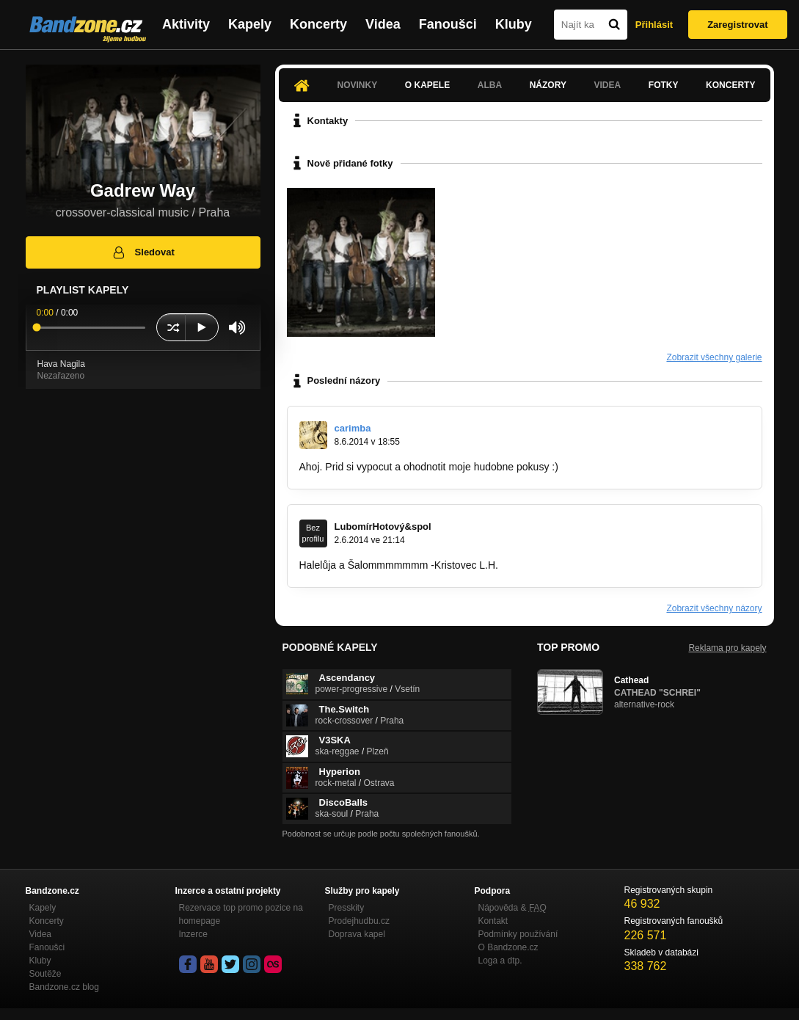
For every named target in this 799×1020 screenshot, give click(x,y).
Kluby (513, 24)
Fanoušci (448, 24)
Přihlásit (654, 24)
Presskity (347, 908)
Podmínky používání (518, 934)
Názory (548, 85)
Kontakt (493, 921)
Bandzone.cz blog (64, 987)
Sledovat (143, 252)
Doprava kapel (357, 934)
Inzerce (193, 934)
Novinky (358, 85)
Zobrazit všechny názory (714, 608)
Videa (383, 24)
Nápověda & (512, 908)
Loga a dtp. (500, 960)
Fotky (664, 85)
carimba (353, 428)
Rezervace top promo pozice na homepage (241, 914)
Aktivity (186, 24)
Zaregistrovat (737, 24)
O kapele (427, 85)
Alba (490, 85)
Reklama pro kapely (727, 648)
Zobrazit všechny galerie (714, 357)
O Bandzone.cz (508, 947)
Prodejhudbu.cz (359, 921)
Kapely (249, 24)
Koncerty (318, 24)
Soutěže (45, 974)
